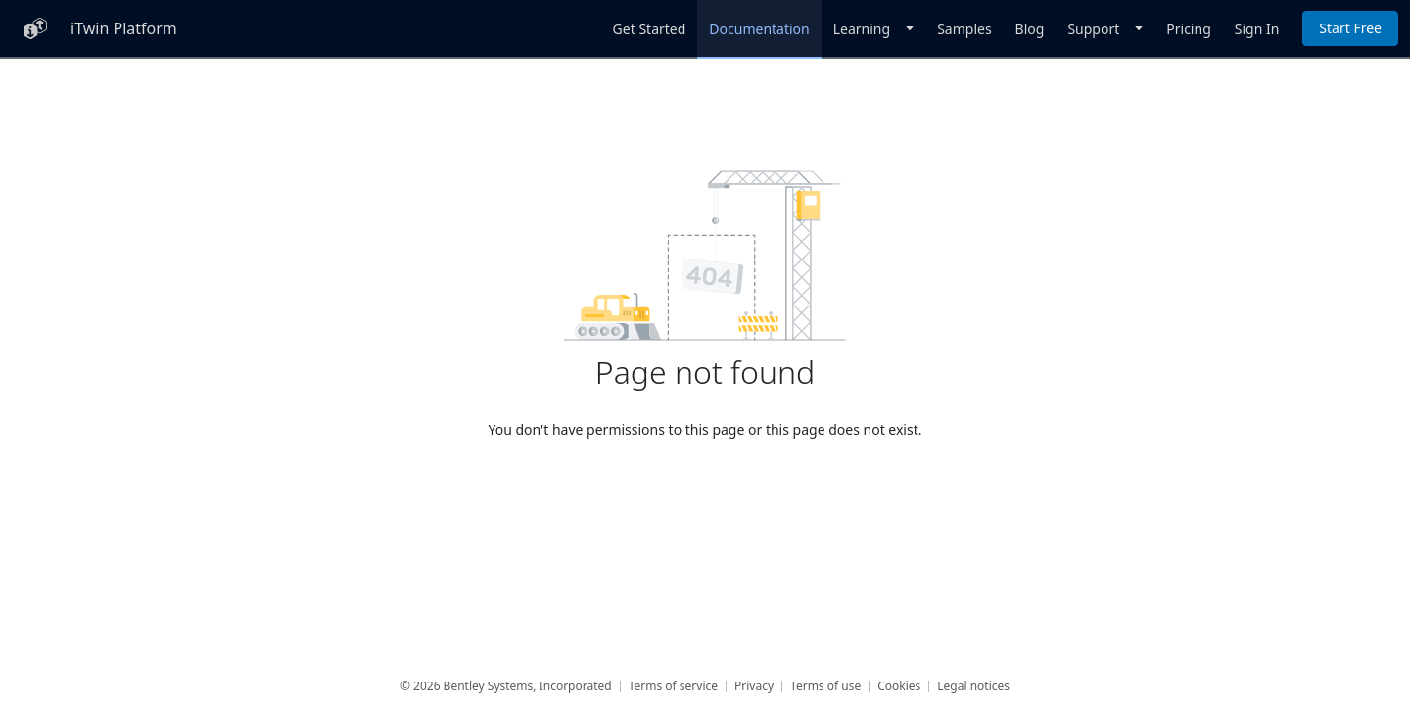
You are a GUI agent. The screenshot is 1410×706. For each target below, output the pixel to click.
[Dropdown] (873, 28)
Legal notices (973, 686)
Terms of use (825, 686)
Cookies (898, 686)
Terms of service (673, 686)
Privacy (754, 686)
